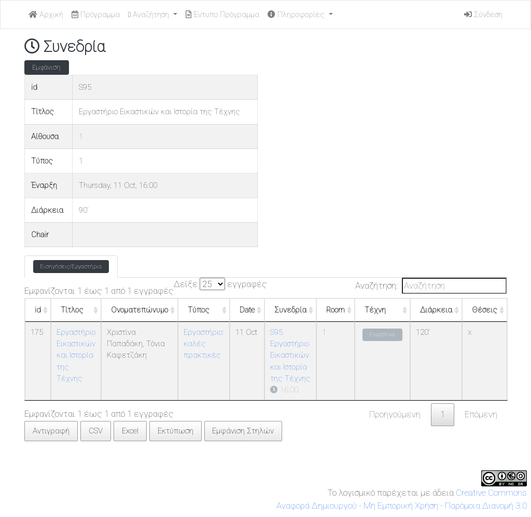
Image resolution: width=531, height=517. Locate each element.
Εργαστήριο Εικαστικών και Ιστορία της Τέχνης (76, 355)
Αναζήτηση (149, 14)
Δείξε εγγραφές (220, 284)
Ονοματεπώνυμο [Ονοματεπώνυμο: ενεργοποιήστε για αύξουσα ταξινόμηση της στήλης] (139, 310)
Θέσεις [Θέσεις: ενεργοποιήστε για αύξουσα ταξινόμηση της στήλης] (484, 310)
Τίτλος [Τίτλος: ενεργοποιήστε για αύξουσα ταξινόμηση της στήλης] (72, 310)
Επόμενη (481, 414)
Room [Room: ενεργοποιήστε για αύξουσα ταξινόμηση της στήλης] (335, 310)
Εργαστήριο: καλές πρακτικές (204, 344)
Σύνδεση (483, 14)
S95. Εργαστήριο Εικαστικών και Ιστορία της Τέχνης (290, 355)
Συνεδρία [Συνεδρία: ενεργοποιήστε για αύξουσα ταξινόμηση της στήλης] (290, 310)
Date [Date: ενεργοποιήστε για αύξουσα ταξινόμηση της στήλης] (247, 310)
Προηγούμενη (395, 414)
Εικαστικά (382, 334)
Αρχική (46, 14)
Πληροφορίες (297, 14)
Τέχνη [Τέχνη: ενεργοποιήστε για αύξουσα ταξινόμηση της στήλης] (375, 310)
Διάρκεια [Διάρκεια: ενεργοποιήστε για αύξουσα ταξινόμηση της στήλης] (436, 310)
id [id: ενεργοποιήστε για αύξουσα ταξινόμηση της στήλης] (38, 310)
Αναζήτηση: (431, 286)
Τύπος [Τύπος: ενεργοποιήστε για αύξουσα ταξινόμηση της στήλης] (198, 310)
